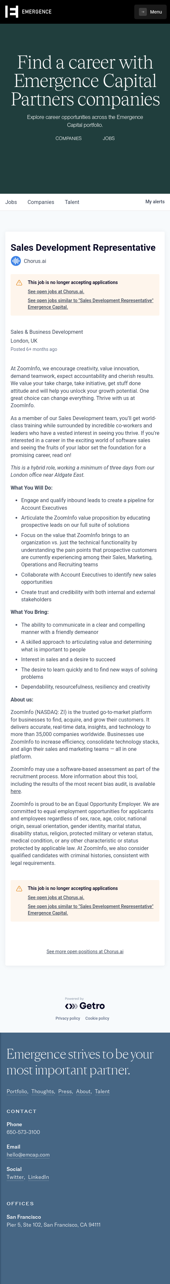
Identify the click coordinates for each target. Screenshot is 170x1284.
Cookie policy (97, 1018)
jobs (11, 202)
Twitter (15, 1177)
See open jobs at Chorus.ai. (56, 291)
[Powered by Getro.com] (85, 1003)
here (16, 791)
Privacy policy (68, 1018)
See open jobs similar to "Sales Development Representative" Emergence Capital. (90, 304)
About (83, 1091)
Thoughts (42, 1091)
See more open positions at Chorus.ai (85, 951)
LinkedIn (38, 1177)
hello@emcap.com (28, 1154)
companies (40, 202)
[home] (28, 12)
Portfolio (17, 1091)
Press (65, 1091)
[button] (150, 12)
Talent (102, 1091)
